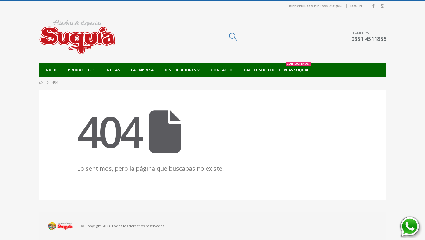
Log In (356, 5)
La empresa (142, 70)
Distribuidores (180, 70)
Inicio (50, 70)
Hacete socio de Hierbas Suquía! (277, 68)
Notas (113, 70)
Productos (79, 70)
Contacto (221, 70)
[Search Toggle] (233, 37)
